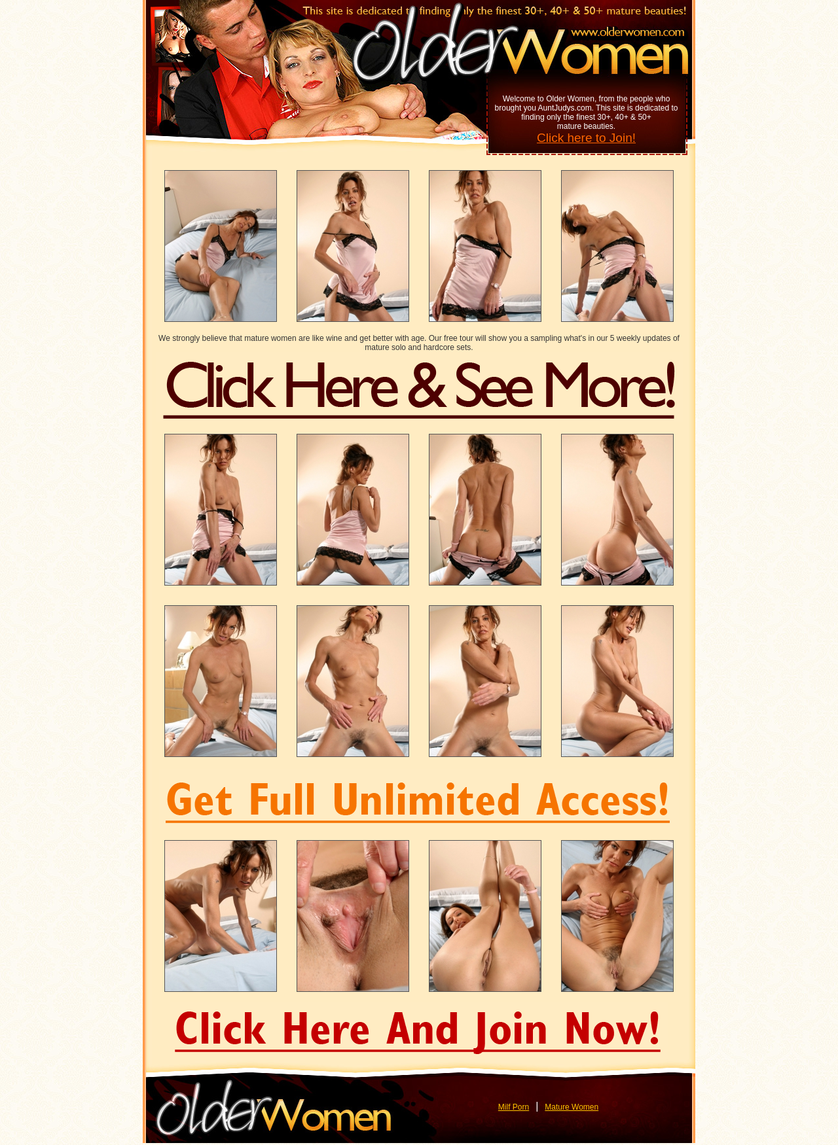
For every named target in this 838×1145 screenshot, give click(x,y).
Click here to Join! (586, 138)
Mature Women (571, 1107)
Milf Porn (513, 1107)
